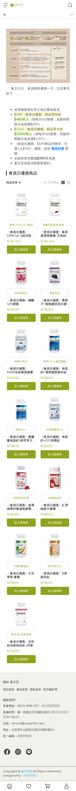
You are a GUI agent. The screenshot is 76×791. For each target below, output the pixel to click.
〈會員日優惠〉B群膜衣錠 (54, 575)
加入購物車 (21, 249)
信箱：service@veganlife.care (23, 723)
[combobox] (13, 182)
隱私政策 (35, 689)
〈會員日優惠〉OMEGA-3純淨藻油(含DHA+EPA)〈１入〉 (20, 234)
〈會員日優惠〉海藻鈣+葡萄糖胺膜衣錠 (54, 370)
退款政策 (8, 689)
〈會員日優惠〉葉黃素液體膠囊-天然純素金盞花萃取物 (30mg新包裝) (55, 234)
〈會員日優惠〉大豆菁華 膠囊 (20, 575)
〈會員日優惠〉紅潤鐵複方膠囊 (54, 507)
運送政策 (22, 689)
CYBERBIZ (29, 775)
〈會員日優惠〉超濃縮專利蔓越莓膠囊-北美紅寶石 (21, 507)
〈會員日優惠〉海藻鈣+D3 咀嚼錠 (54, 438)
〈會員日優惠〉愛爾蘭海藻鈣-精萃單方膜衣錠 (21, 438)
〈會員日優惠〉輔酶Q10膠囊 (20, 302)
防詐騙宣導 (50, 689)
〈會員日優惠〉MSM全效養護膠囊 (20, 370)
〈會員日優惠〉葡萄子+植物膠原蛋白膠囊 (54, 302)
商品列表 (57, 149)
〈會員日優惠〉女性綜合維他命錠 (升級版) (20, 643)
